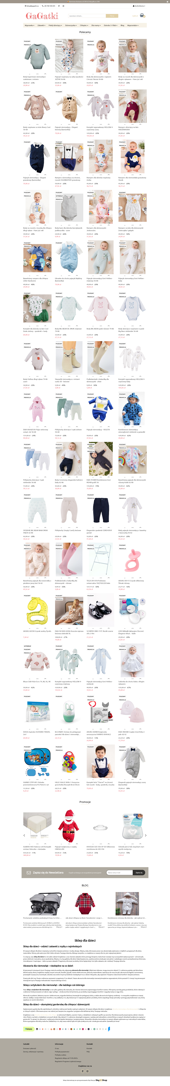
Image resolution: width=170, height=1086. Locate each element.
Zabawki (41, 25)
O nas (57, 1048)
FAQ (88, 1052)
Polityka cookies (60, 1055)
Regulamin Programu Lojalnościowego (68, 1061)
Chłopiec (84, 25)
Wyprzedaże (133, 25)
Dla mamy (96, 25)
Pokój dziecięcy (55, 25)
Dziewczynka (71, 25)
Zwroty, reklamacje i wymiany (33, 1052)
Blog (122, 25)
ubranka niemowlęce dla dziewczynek (125, 1009)
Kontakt (89, 1048)
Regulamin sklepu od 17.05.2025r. (66, 1058)
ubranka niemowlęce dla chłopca (46, 1015)
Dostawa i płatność (29, 1048)
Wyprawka (29, 25)
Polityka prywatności (62, 1052)
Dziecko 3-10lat (110, 25)
